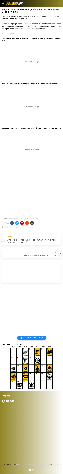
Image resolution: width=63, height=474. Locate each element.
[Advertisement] (20, 192)
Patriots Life (46, 464)
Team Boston (56, 464)
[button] (12, 223)
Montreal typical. (8, 33)
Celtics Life (28, 464)
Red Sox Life (37, 464)
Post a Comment (11, 227)
